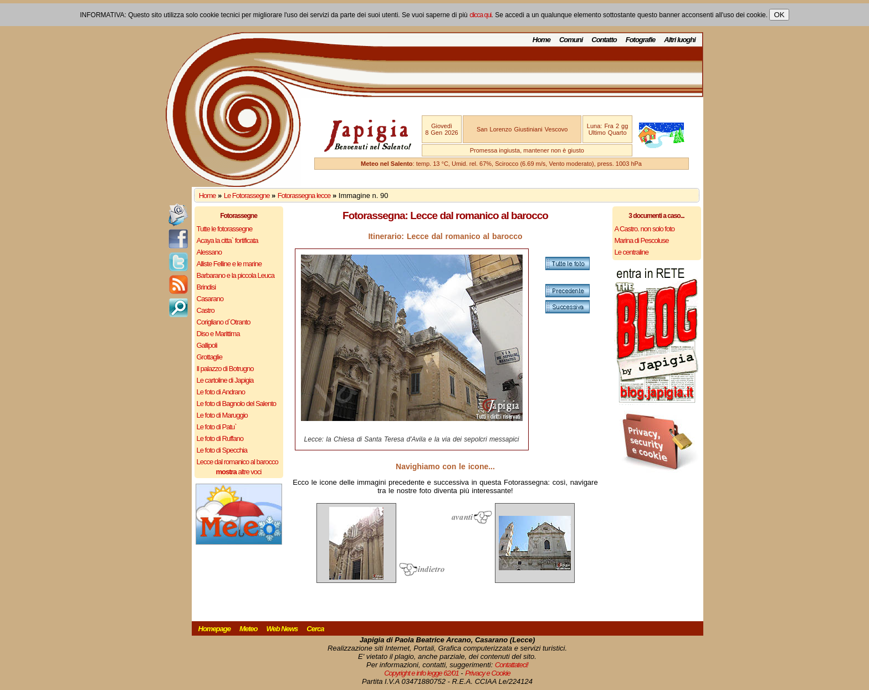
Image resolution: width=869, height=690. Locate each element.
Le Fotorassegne (247, 195)
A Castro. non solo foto (645, 229)
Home (541, 39)
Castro (205, 310)
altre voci (239, 472)
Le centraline (631, 252)
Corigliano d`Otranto (224, 322)
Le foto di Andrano (221, 392)
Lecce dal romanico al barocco (237, 462)
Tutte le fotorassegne (225, 229)
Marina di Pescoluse (642, 240)
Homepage (214, 629)
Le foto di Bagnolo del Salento (236, 403)
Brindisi (206, 287)
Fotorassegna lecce (304, 195)
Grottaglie (209, 357)
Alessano (209, 252)
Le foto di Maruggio (222, 415)
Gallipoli (207, 345)
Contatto (603, 39)
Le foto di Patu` (217, 427)
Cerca (315, 629)
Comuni (570, 39)
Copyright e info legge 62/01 (421, 673)
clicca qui (480, 15)
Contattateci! (511, 665)
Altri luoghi (680, 39)
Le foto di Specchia (222, 450)
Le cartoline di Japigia (225, 380)
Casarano (210, 299)
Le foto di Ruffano (220, 438)
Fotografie (641, 39)
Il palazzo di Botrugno (225, 368)
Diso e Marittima (218, 333)
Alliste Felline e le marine (229, 264)
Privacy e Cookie (487, 673)
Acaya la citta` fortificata (227, 240)
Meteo (248, 629)
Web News (282, 629)
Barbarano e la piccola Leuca (235, 275)
